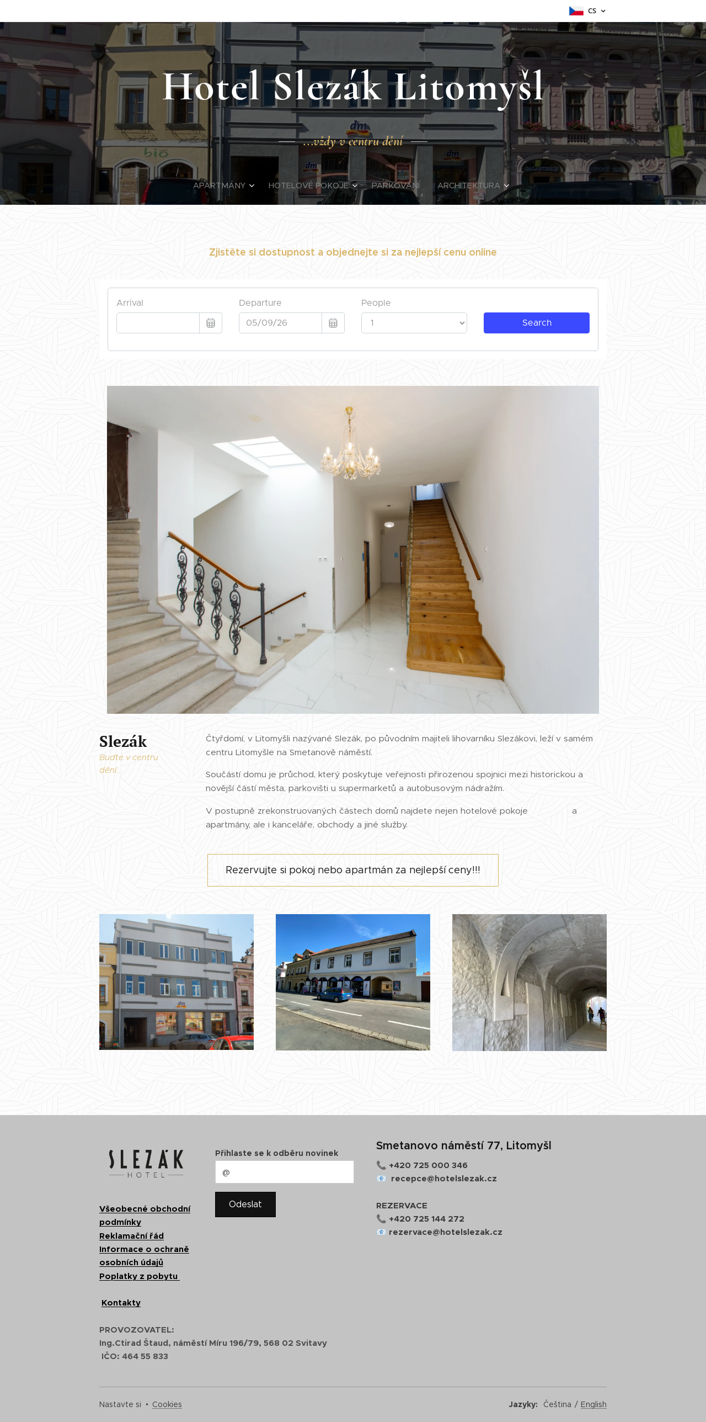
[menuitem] (229, 185)
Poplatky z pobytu (139, 1276)
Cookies (167, 1404)
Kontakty (121, 1302)
